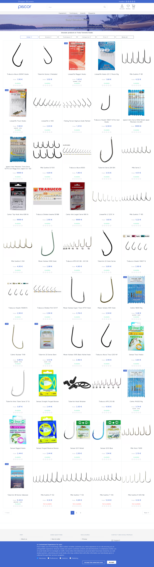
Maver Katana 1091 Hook (107, 308)
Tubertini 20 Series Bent (47, 354)
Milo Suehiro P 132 (47, 495)
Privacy (84, 539)
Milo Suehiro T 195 (136, 214)
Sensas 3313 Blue (106, 448)
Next (146, 512)
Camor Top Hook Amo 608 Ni (17, 214)
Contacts (30, 1)
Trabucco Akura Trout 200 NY (107, 354)
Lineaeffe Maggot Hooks (77, 74)
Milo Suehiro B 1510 (47, 168)
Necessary (42, 558)
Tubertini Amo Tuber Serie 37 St (18, 401)
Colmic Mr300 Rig (136, 401)
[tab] (31, 535)
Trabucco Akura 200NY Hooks (18, 74)
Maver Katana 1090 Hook (47, 261)
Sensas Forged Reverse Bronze (47, 448)
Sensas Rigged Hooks (17, 448)
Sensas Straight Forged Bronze (47, 401)
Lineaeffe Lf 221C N (106, 214)
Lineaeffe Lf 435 (47, 121)
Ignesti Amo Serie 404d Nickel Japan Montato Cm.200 (136, 121)
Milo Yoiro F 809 (136, 448)
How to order (56, 539)
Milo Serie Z (136, 168)
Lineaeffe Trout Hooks (18, 121)
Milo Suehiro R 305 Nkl (136, 495)
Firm (21, 535)
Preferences (54, 558)
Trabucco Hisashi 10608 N (17, 308)
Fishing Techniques (80, 16)
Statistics (65, 558)
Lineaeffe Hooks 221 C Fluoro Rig (107, 74)
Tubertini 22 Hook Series (107, 261)
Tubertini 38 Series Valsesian (18, 495)
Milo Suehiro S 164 (17, 261)
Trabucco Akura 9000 (77, 168)
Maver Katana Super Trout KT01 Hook (77, 308)
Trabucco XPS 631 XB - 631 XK (77, 261)
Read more (108, 28)
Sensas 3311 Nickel (77, 448)
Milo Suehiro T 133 (77, 495)
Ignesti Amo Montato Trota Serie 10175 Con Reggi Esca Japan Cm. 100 (18, 168)
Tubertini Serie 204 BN (106, 168)
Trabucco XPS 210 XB (106, 401)
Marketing (75, 558)
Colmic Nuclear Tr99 (18, 354)
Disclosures (85, 535)
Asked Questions (56, 535)
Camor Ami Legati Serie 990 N (77, 214)
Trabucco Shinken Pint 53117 (47, 308)
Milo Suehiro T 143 (106, 495)
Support (21, 1)
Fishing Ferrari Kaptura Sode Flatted (77, 121)
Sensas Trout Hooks (136, 354)
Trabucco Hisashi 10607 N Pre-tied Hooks (106, 121)
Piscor (70, 16)
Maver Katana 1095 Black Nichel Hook (77, 354)
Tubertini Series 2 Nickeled (47, 74)
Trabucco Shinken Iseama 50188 (47, 214)
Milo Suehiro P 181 (136, 74)
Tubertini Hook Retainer (77, 401)
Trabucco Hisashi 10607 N (136, 261)
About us (24, 539)
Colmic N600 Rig (136, 308)
